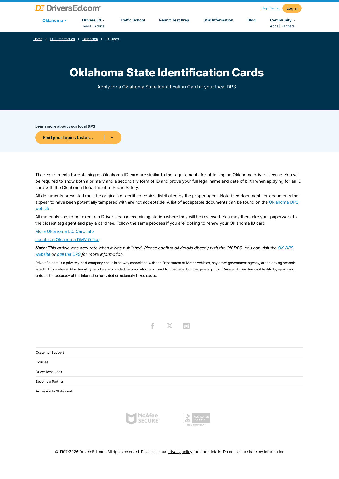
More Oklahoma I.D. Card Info (64, 231)
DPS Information (62, 39)
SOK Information (218, 20)
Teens (86, 26)
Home (37, 39)
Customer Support (50, 352)
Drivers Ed (94, 20)
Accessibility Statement (54, 391)
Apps (274, 26)
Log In (292, 8)
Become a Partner (49, 381)
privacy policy (179, 451)
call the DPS (69, 254)
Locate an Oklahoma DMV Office (67, 239)
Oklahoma (90, 39)
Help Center (270, 8)
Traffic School (132, 20)
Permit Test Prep (174, 20)
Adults (99, 26)
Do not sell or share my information (253, 451)
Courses (42, 362)
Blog (251, 20)
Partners (287, 26)
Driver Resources (49, 372)
